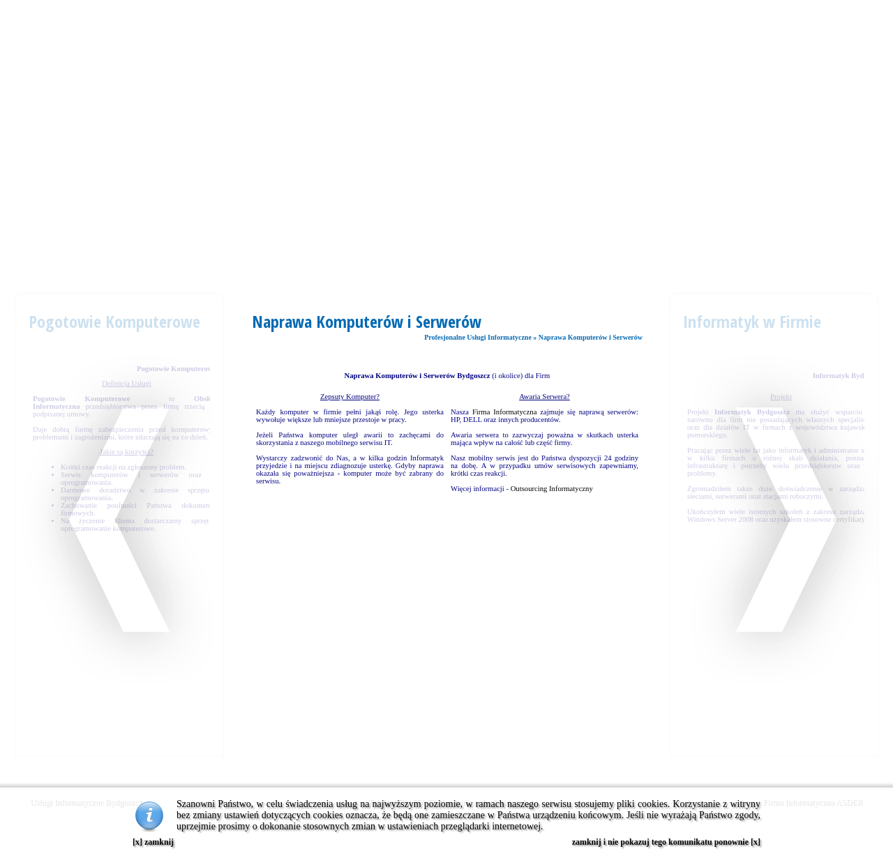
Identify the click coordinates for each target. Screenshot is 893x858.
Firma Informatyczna (504, 412)
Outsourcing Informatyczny (552, 488)
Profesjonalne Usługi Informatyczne (478, 337)
